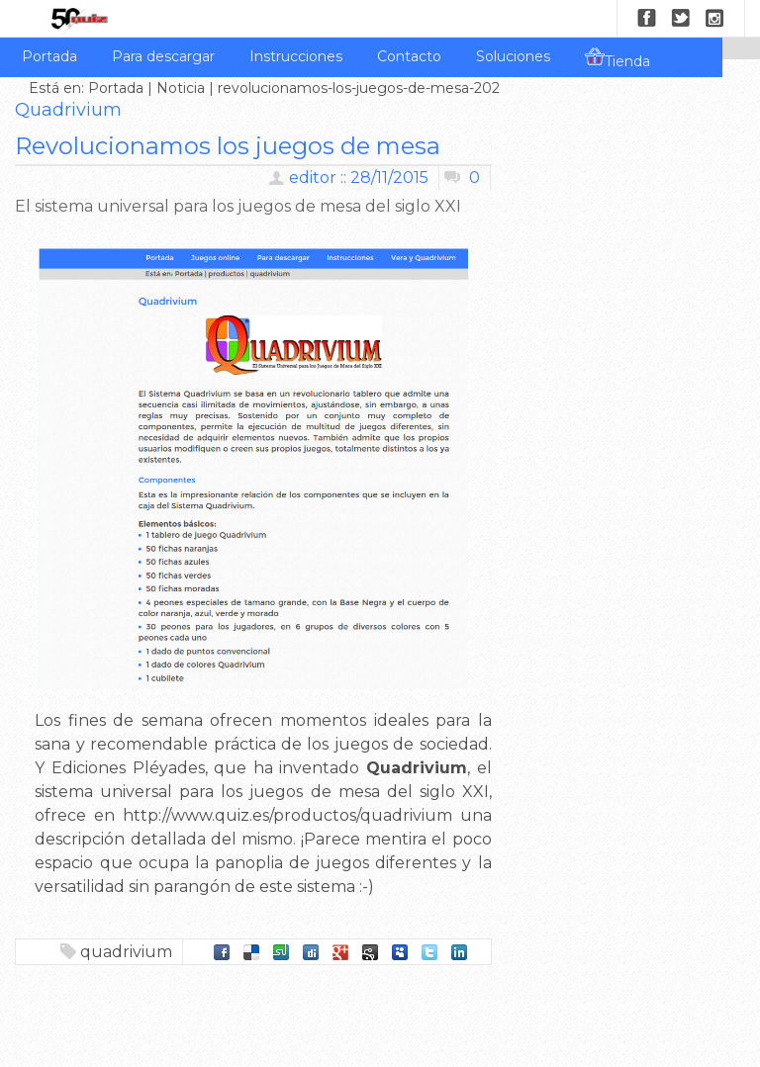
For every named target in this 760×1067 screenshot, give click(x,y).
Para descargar (163, 56)
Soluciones (513, 56)
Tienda (617, 58)
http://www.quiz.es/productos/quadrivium (287, 815)
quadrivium (126, 951)
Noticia (180, 88)
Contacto (409, 56)
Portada (49, 56)
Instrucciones (295, 56)
